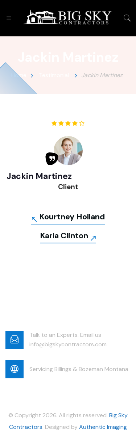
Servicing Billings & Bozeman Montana (78, 369)
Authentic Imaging (103, 427)
